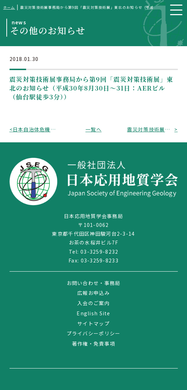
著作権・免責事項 (93, 343)
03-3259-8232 (99, 251)
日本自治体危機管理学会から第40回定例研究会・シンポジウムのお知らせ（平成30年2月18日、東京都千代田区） (36, 129)
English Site (93, 313)
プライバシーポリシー (94, 333)
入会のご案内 (93, 303)
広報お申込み (93, 292)
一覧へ (93, 129)
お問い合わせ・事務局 (94, 282)
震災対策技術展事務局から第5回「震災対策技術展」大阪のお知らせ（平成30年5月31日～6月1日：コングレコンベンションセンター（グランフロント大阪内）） (150, 129)
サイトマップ (93, 323)
